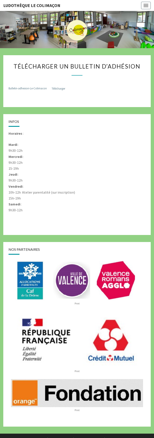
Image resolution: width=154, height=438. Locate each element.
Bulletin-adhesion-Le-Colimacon (28, 88)
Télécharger (58, 88)
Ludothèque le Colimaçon (31, 5)
